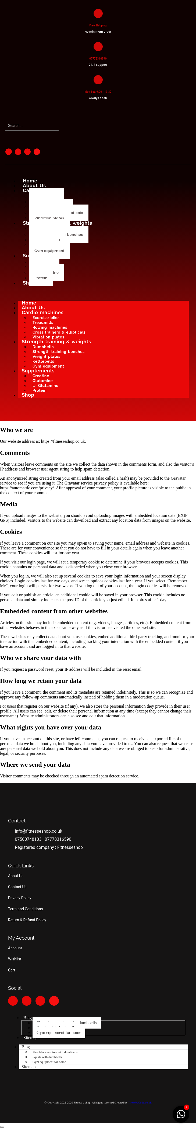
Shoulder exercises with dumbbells (55, 1052)
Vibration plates (49, 218)
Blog (27, 1017)
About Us (34, 185)
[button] (2, 1127)
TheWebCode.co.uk (140, 1102)
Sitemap (30, 1037)
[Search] (32, 126)
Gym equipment (49, 250)
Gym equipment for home (59, 1032)
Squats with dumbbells (47, 1057)
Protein (41, 278)
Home (30, 181)
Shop (29, 283)
